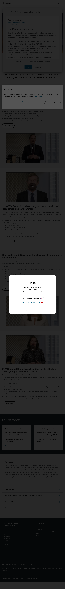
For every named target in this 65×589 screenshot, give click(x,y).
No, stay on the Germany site (32, 302)
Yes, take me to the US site (32, 298)
